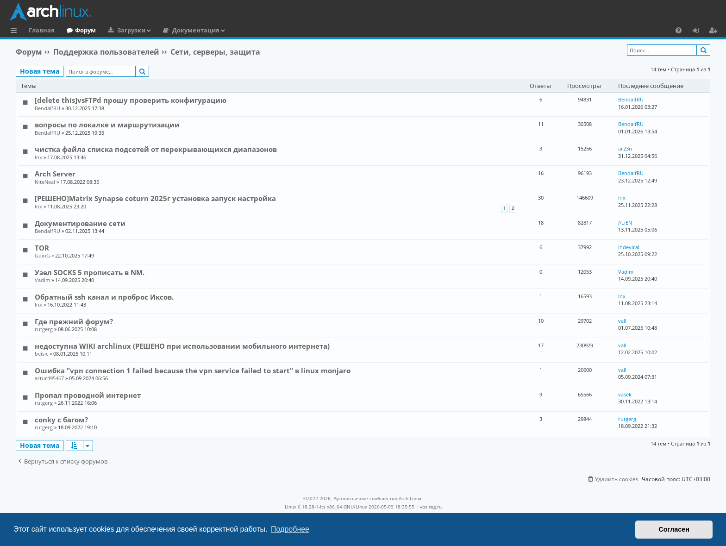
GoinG (42, 255)
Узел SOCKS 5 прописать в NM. (89, 272)
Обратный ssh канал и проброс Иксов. (104, 296)
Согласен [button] (673, 529)
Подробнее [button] (290, 529)
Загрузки (131, 30)
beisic (41, 353)
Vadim (42, 279)
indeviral (628, 247)
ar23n (625, 148)
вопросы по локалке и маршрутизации (107, 124)
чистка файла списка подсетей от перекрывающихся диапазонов (156, 149)
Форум (85, 30)
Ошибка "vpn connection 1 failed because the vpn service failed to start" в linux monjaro (192, 370)
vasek (625, 394)
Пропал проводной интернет (88, 395)
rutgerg (44, 329)
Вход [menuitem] (699, 31)
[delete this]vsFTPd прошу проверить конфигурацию (130, 100)
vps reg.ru (431, 506)
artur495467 (49, 378)
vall (622, 320)
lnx (38, 157)
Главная (42, 30)
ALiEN (625, 222)
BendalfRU (47, 108)
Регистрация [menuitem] (715, 31)
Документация (195, 30)
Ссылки (15, 31)
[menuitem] (678, 30)
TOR (42, 247)
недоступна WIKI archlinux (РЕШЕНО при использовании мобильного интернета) (182, 346)
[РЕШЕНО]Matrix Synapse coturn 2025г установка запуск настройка (155, 198)
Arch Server (55, 173)
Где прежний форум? (74, 321)
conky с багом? (61, 419)
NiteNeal (45, 181)
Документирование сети (80, 223)
